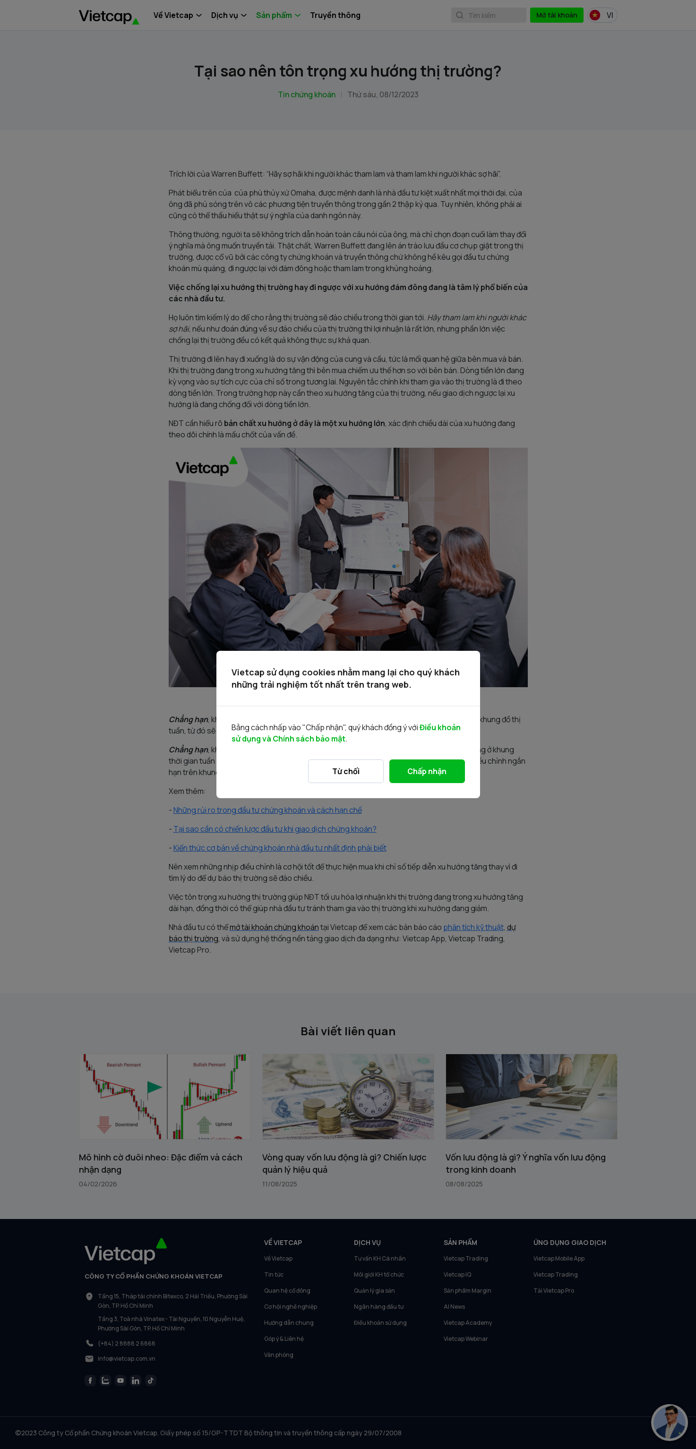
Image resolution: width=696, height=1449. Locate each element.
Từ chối (346, 771)
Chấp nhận (427, 771)
